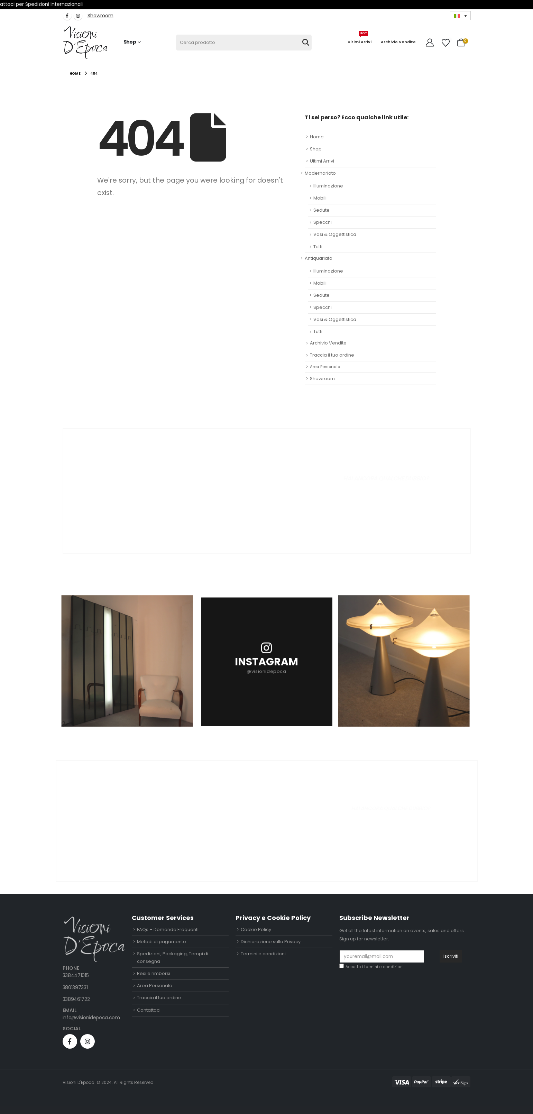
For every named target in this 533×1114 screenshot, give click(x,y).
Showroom (322, 378)
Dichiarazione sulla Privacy (271, 941)
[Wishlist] (445, 43)
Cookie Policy (256, 929)
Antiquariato (318, 258)
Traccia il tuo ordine (332, 355)
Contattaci (148, 1010)
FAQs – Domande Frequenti (168, 929)
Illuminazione (328, 186)
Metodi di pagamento (161, 941)
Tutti (317, 246)
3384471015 (76, 975)
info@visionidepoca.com (91, 1017)
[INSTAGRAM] (266, 661)
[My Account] (430, 42)
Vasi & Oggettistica (334, 234)
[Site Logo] (85, 42)
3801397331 (75, 987)
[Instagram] (78, 15)
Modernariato (320, 173)
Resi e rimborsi (153, 973)
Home (317, 137)
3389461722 (76, 999)
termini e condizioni (384, 966)
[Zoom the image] (94, 920)
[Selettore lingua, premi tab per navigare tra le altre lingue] (460, 15)
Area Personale (325, 366)
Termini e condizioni (263, 953)
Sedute (321, 210)
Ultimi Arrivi (359, 39)
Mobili (320, 198)
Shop (129, 41)
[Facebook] (67, 15)
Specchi (322, 222)
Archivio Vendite (398, 42)
